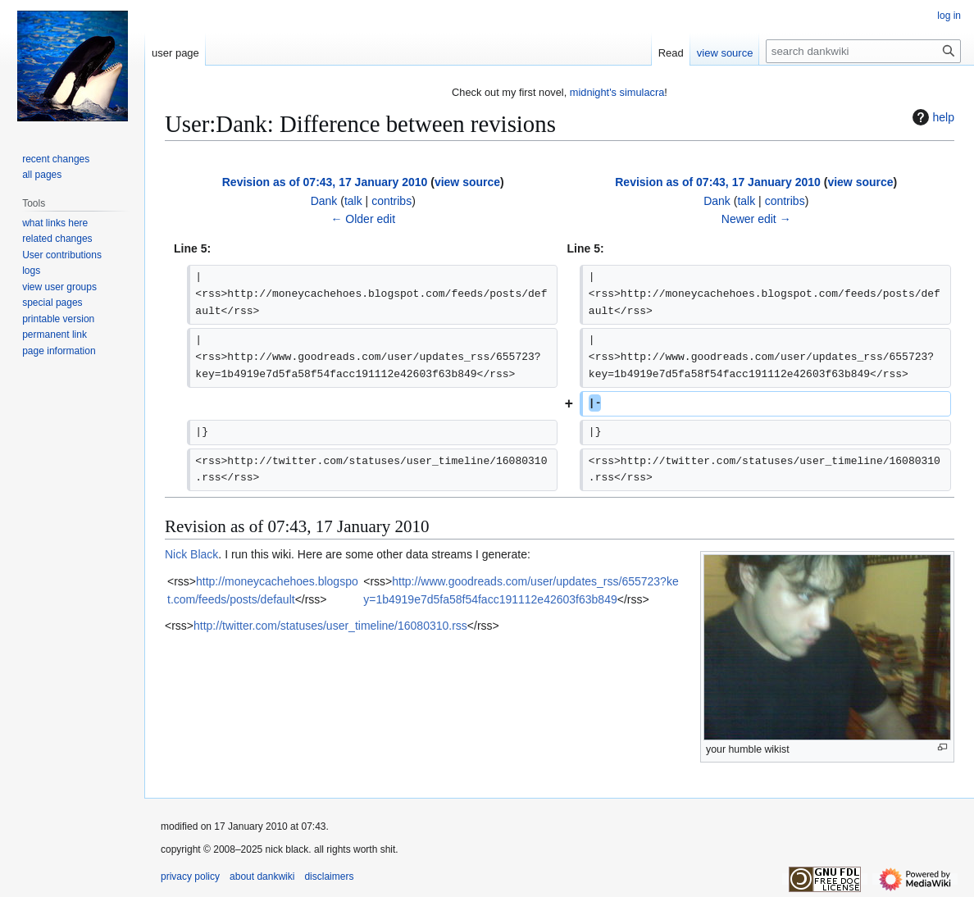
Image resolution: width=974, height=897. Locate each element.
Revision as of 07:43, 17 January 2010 (325, 182)
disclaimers (328, 876)
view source (467, 182)
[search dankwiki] (863, 51)
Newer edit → (756, 218)
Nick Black (191, 554)
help (931, 117)
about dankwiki (262, 876)
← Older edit (362, 218)
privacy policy (190, 876)
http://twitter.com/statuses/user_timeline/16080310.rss (330, 625)
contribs (391, 200)
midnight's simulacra (617, 92)
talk (353, 200)
